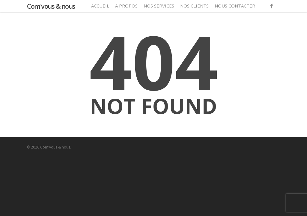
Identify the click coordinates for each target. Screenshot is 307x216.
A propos (126, 6)
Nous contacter (235, 6)
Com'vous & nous (51, 6)
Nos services (159, 6)
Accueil (100, 6)
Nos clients (194, 6)
